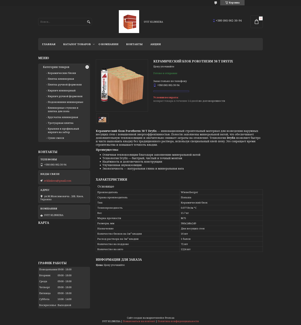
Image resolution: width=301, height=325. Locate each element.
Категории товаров (56, 67)
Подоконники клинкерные (65, 102)
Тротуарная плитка (61, 123)
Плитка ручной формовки (65, 84)
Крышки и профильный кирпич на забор (63, 130)
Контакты (134, 44)
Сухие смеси (56, 138)
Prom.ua (169, 317)
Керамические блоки (62, 73)
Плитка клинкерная (61, 78)
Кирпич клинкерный (62, 90)
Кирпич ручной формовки (65, 96)
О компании (108, 44)
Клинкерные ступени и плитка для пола (63, 109)
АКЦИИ (155, 44)
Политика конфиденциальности (178, 321)
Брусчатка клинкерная (63, 117)
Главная (48, 44)
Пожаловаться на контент (139, 321)
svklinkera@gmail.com (57, 180)
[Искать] (88, 22)
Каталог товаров (77, 44)
